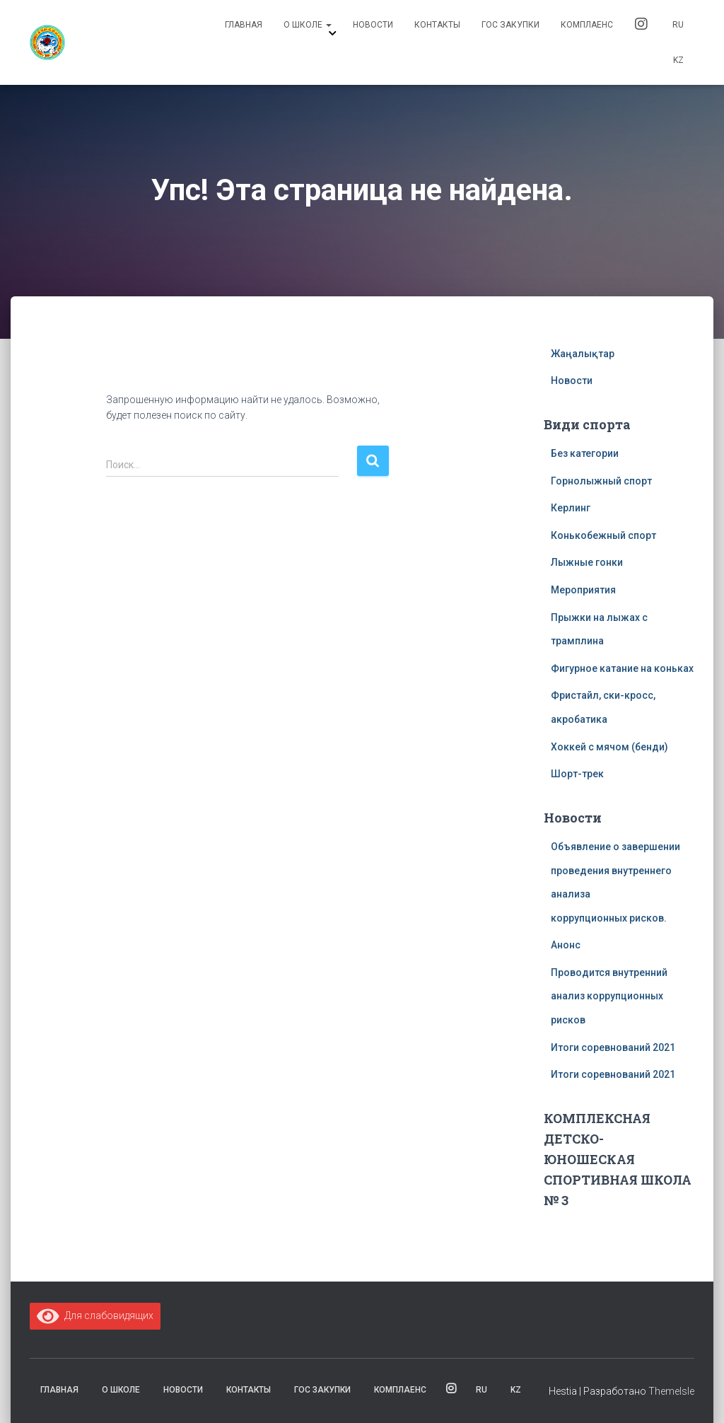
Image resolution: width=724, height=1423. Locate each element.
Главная (243, 25)
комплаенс (587, 25)
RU (678, 25)
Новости (373, 25)
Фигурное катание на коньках (622, 668)
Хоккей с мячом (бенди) (609, 747)
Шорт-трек (577, 773)
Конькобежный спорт (603, 535)
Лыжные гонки (587, 562)
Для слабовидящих (95, 1315)
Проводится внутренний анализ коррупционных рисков (609, 996)
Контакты (437, 25)
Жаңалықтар (582, 353)
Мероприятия (583, 590)
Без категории (585, 453)
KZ (678, 60)
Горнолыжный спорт (601, 481)
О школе (308, 25)
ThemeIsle (671, 1391)
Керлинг (570, 507)
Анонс (565, 945)
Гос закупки (510, 25)
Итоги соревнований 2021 (613, 1047)
